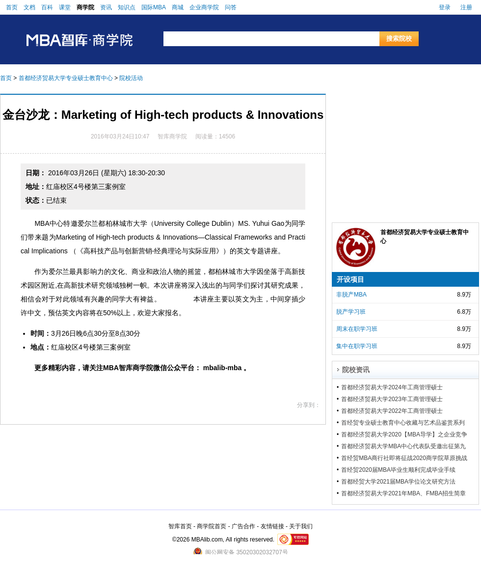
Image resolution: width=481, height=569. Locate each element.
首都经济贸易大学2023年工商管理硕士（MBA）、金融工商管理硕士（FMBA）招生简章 (402, 399)
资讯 (106, 7)
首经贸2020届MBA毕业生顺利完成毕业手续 (398, 469)
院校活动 (131, 78)
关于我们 (301, 526)
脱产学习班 (351, 311)
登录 (445, 7)
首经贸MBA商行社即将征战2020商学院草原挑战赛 (404, 458)
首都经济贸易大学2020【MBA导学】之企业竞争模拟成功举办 (404, 434)
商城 (178, 7)
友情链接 (272, 526)
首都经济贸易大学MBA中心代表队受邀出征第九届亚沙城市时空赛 (403, 446)
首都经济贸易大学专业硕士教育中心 (66, 78)
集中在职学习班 (356, 346)
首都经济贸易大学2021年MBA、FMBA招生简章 (403, 493)
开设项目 (350, 279)
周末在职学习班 (356, 328)
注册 (466, 7)
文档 (29, 7)
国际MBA (153, 7)
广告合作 (243, 526)
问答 (231, 7)
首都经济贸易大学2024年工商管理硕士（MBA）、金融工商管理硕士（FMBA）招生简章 (402, 387)
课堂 (65, 7)
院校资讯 (356, 370)
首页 (12, 7)
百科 (47, 7)
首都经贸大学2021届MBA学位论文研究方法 (398, 481)
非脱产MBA (351, 294)
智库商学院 (172, 136)
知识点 (126, 7)
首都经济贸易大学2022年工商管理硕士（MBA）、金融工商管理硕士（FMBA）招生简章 (402, 410)
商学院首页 (211, 526)
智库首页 (180, 526)
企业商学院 (204, 7)
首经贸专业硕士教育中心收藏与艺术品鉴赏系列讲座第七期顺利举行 (403, 422)
